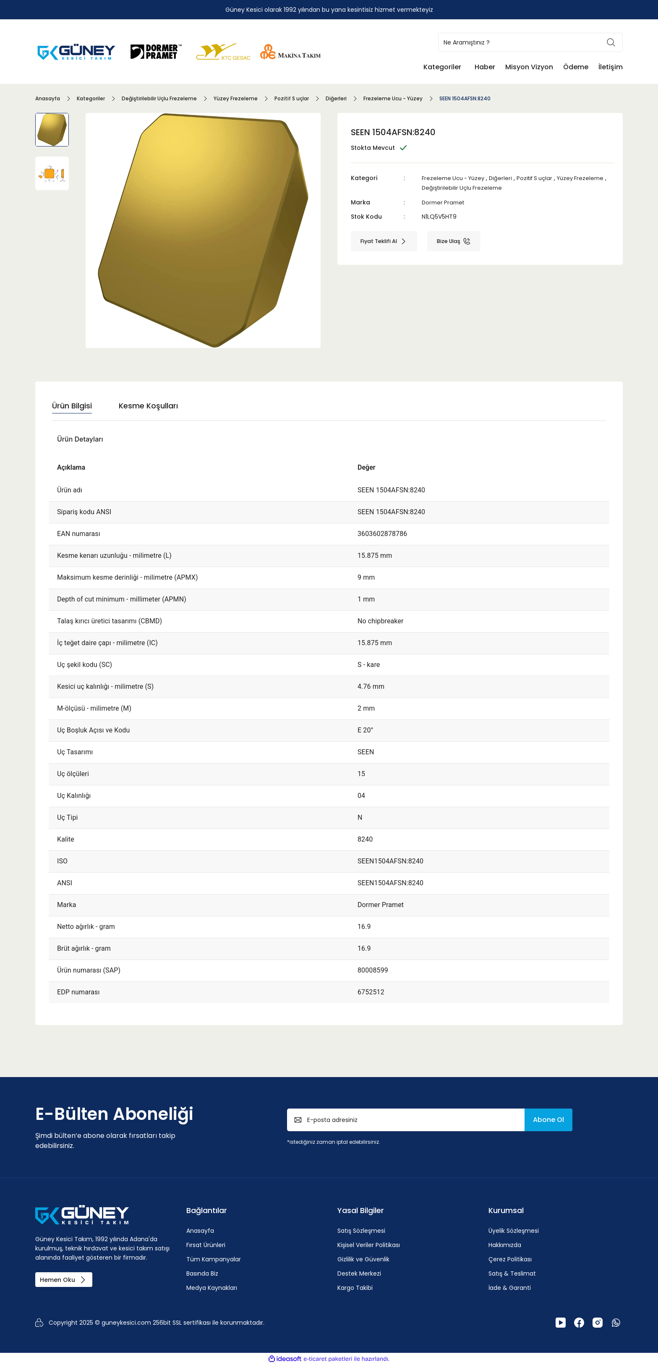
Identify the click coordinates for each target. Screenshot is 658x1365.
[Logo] (77, 51)
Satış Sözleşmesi (361, 1230)
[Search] (530, 42)
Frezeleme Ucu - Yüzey (456, 178)
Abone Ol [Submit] (548, 1119)
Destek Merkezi (359, 1273)
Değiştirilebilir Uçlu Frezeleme (499, 187)
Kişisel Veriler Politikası (368, 1245)
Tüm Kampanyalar (213, 1259)
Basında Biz (202, 1273)
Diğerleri (506, 178)
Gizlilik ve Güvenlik (363, 1259)
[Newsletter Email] (429, 1120)
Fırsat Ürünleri (205, 1245)
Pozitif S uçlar (541, 178)
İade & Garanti (509, 1288)
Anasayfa (200, 1230)
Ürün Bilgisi (72, 405)
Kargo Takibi (355, 1288)
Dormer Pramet (444, 201)
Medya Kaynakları (211, 1288)
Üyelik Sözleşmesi (513, 1230)
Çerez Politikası (510, 1259)
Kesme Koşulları (148, 405)
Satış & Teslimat (512, 1273)
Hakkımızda (504, 1245)
